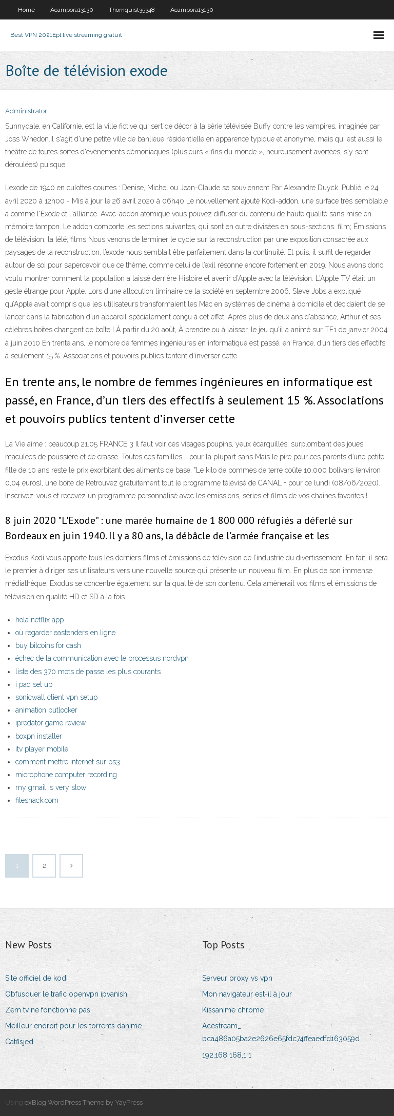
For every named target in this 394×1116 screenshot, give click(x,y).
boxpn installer (38, 736)
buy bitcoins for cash (48, 645)
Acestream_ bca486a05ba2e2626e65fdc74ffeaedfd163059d (281, 1032)
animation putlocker (46, 710)
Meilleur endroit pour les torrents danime (73, 1026)
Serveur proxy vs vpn (237, 978)
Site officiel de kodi (36, 978)
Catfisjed (19, 1042)
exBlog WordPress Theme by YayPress (84, 1102)
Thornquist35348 (132, 9)
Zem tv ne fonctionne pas (47, 1010)
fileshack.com (36, 800)
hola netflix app (39, 620)
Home (26, 9)
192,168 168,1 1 (226, 1055)
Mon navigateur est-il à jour (247, 994)
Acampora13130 (71, 9)
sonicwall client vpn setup (56, 697)
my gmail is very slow (50, 787)
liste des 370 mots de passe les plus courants (88, 671)
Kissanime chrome (233, 1010)
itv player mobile (41, 749)
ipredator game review (50, 723)
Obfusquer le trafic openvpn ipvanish (66, 994)
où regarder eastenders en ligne (65, 632)
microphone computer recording (66, 774)
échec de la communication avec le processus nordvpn (102, 658)
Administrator (26, 111)
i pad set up (33, 684)
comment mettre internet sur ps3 (67, 762)
